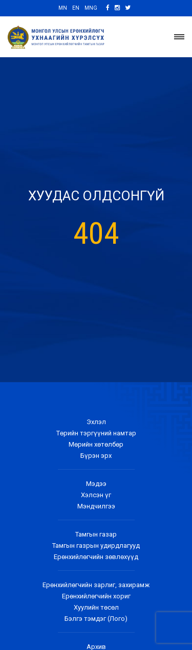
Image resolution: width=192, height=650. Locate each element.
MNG (90, 8)
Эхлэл (96, 422)
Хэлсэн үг (96, 495)
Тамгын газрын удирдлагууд (96, 545)
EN (75, 8)
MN (62, 8)
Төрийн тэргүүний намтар (96, 433)
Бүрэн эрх (96, 455)
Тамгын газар (96, 534)
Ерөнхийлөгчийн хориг (96, 596)
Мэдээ (96, 484)
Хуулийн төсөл (96, 607)
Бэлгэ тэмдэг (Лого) (96, 618)
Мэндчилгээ (96, 506)
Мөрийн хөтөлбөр (96, 444)
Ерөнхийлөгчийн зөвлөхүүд (96, 557)
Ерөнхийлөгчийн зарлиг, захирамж (96, 585)
